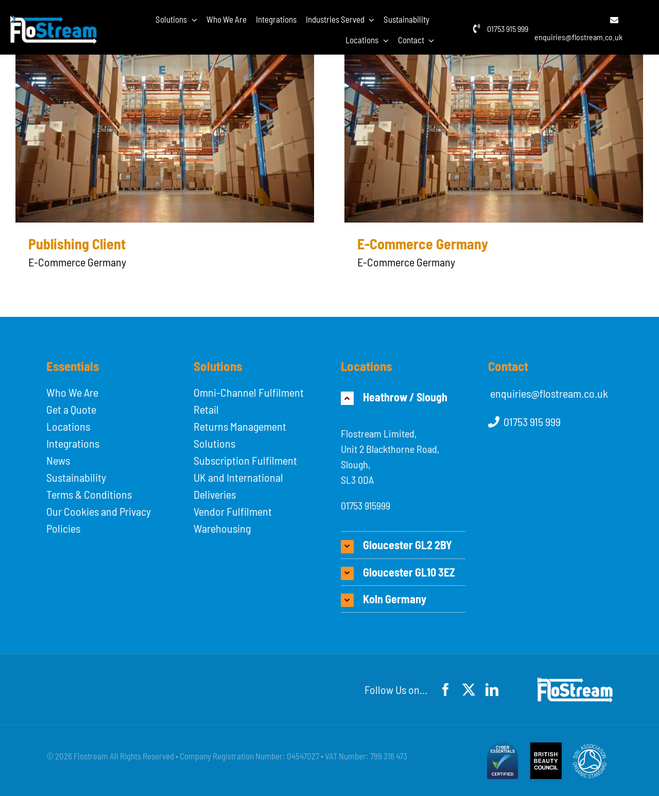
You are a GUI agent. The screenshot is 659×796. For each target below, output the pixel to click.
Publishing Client (77, 243)
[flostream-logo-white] (53, 21)
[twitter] (468, 689)
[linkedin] (491, 689)
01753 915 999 (507, 28)
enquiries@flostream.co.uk (578, 37)
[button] (403, 397)
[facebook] (445, 689)
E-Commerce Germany (422, 243)
